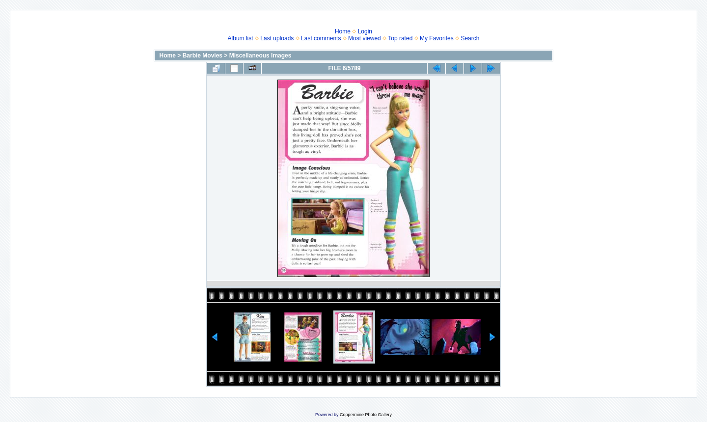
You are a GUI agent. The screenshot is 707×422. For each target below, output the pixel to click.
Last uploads (277, 38)
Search (470, 38)
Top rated (400, 38)
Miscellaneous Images (260, 55)
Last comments (321, 38)
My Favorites (437, 38)
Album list (240, 38)
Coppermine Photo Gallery (366, 414)
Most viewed (364, 38)
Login (365, 31)
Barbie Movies (202, 55)
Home (343, 31)
